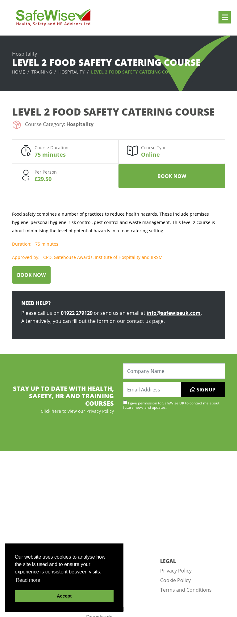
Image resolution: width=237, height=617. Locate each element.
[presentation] (170, 430)
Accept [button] (64, 596)
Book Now (171, 176)
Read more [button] (28, 580)
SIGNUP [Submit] (202, 389)
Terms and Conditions (186, 589)
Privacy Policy (176, 570)
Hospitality (71, 72)
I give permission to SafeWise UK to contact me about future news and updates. (171, 405)
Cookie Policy (175, 580)
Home (18, 72)
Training (41, 72)
